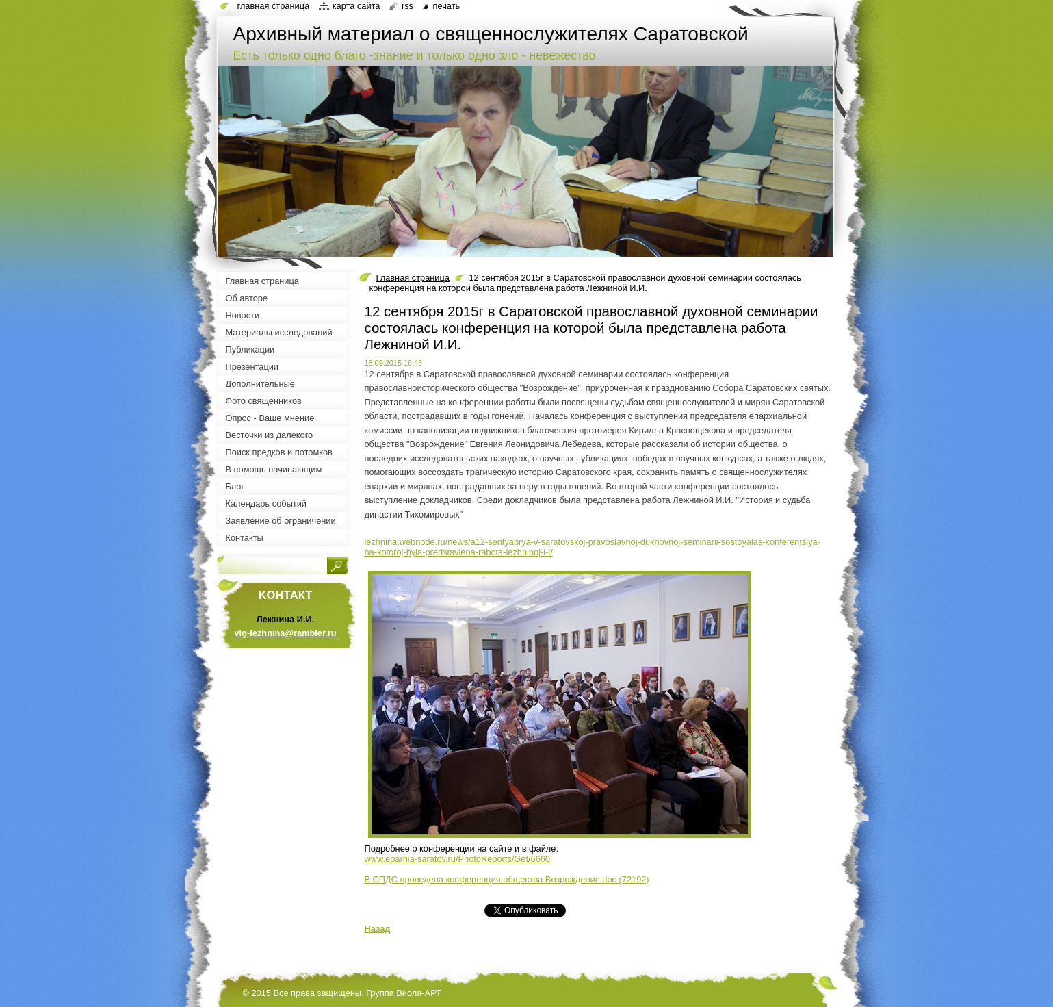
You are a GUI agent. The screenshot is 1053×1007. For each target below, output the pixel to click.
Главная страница (413, 277)
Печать (446, 6)
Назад (378, 928)
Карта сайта (356, 6)
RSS (407, 6)
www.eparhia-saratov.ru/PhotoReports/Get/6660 (457, 859)
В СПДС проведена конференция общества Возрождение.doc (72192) (507, 879)
